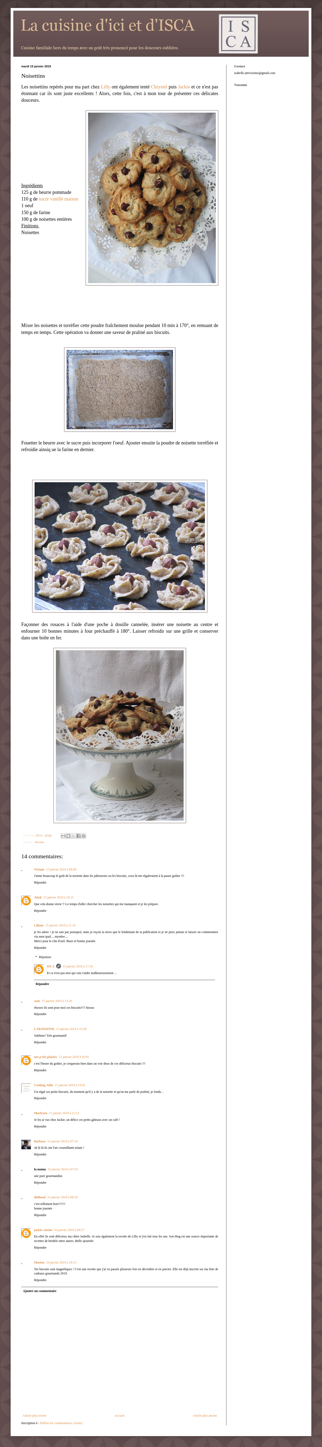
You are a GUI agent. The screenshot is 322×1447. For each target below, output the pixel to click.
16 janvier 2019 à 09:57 (69, 1230)
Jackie (184, 86)
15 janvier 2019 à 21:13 (64, 1113)
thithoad (40, 1197)
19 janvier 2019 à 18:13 (61, 1262)
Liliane (39, 925)
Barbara (40, 1141)
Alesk (38, 897)
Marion (39, 1262)
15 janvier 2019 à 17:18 (78, 966)
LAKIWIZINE (44, 1029)
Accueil (119, 1415)
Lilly (105, 86)
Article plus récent (34, 1415)
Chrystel (159, 86)
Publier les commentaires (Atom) (61, 1423)
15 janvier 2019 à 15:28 (71, 1029)
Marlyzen (40, 1113)
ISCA (51, 966)
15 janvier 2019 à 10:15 (58, 897)
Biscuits (39, 842)
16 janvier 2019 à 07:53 (62, 1169)
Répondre (40, 882)
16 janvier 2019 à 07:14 (62, 1141)
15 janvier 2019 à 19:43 (70, 1085)
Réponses (45, 957)
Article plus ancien (205, 1415)
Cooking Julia (43, 1085)
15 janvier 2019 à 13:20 (57, 1001)
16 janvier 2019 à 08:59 (62, 1197)
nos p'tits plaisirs (45, 1057)
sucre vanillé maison (58, 199)
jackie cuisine (43, 1230)
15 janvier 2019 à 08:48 (61, 869)
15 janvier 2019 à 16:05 (74, 1057)
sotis (37, 1001)
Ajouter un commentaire (39, 1291)
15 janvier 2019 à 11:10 (60, 925)
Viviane (39, 869)
